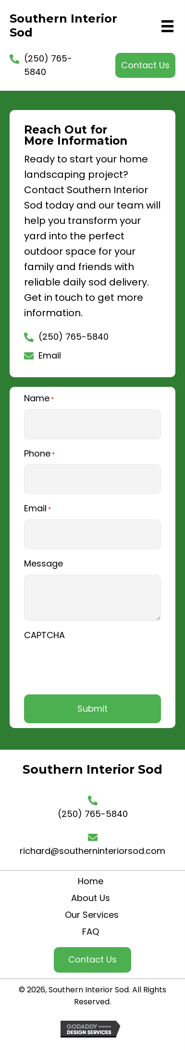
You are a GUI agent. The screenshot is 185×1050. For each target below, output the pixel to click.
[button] (145, 65)
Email (49, 355)
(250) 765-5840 (73, 337)
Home (90, 881)
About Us (90, 898)
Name (39, 398)
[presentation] (97, 665)
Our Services (90, 915)
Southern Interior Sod (63, 25)
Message (43, 563)
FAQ (90, 932)
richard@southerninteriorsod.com (92, 851)
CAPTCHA (44, 635)
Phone (39, 453)
